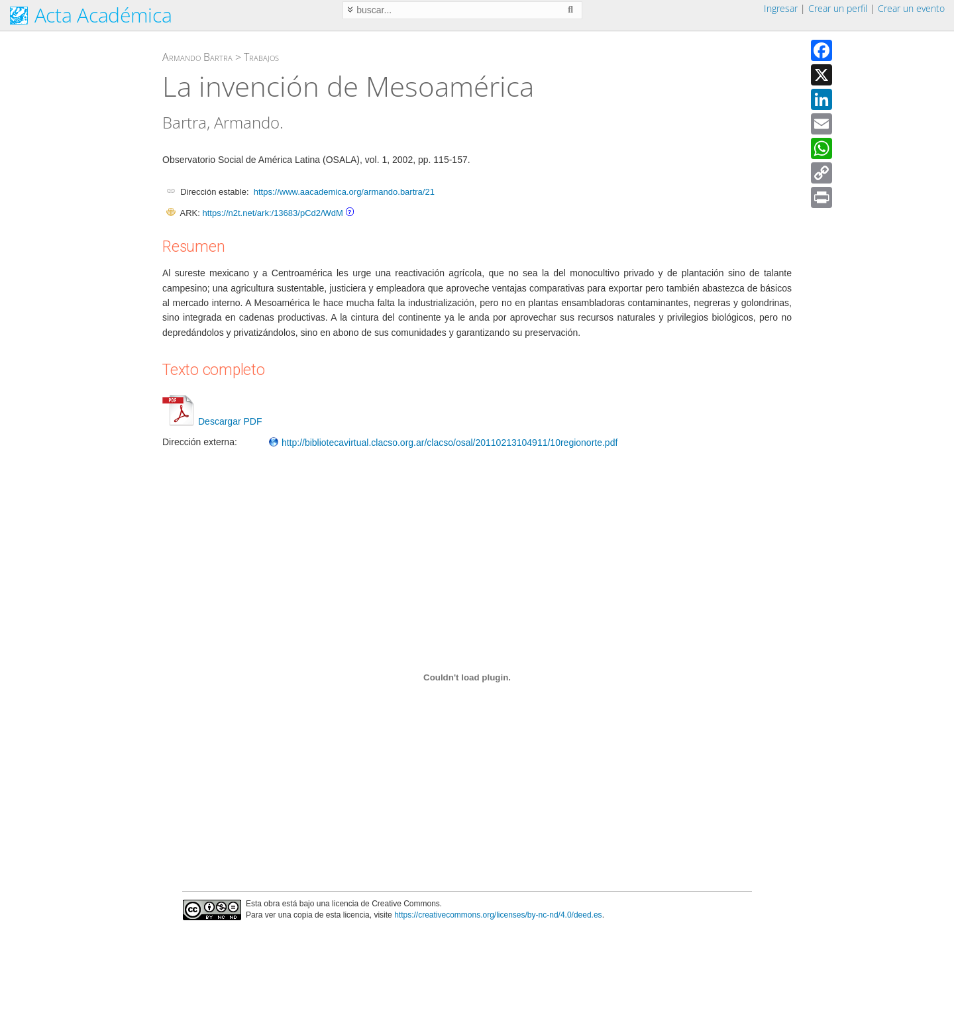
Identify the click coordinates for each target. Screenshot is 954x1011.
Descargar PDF (212, 421)
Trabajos (261, 57)
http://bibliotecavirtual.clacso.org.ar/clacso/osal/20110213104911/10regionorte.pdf (442, 442)
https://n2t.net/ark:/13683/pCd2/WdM (272, 213)
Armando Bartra (197, 57)
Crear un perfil (837, 8)
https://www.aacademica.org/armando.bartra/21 (344, 192)
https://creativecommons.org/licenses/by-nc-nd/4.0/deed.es (498, 915)
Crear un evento (911, 8)
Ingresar (781, 8)
